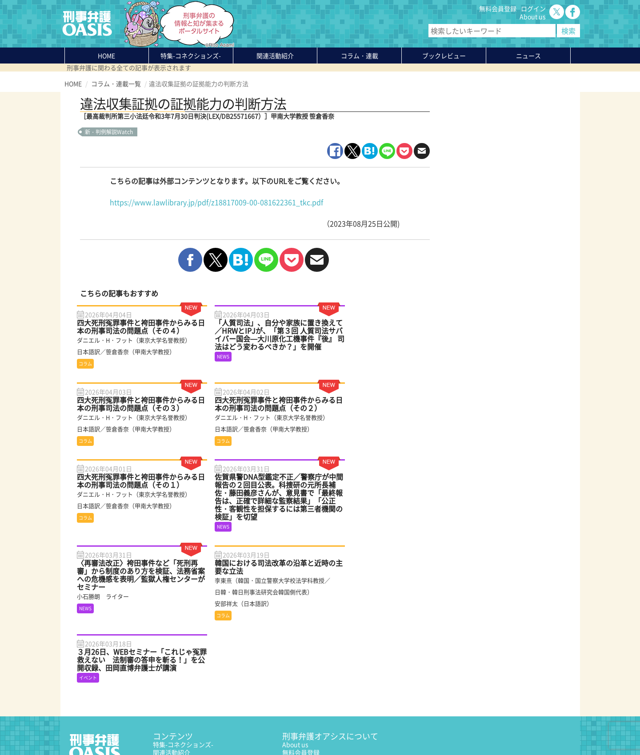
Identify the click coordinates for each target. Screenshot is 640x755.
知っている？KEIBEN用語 (188, 687)
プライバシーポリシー (95, 727)
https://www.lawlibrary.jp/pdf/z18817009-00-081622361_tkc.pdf (216, 202)
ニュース (165, 679)
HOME (106, 55)
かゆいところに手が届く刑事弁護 (199, 703)
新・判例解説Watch (109, 132)
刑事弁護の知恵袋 (178, 695)
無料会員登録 (497, 8)
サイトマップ (173, 727)
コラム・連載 (171, 663)
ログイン (533, 8)
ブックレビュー (444, 55)
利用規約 (140, 727)
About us (533, 16)
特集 (190, 55)
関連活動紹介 (275, 55)
